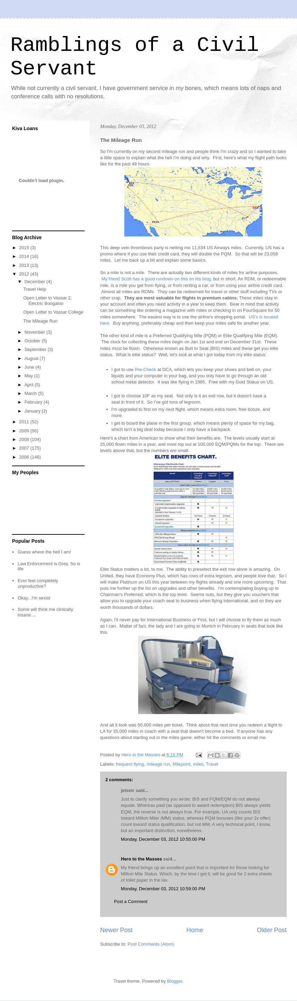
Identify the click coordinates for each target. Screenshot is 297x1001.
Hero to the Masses (141, 859)
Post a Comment (130, 901)
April (30, 384)
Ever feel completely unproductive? (38, 583)
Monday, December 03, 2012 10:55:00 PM (163, 839)
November (36, 332)
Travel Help (34, 289)
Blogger (174, 981)
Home (194, 930)
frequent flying (130, 764)
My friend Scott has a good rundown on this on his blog (156, 278)
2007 (24, 448)
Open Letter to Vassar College (53, 312)
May (29, 375)
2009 (24, 430)
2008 (24, 439)
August (32, 358)
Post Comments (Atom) (151, 944)
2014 (24, 256)
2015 (24, 247)
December (36, 281)
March (31, 393)
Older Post (272, 930)
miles (198, 764)
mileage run (158, 764)
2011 (24, 421)
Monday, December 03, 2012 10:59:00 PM (163, 888)
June (30, 367)
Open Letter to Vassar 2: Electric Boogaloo (47, 300)
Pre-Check (145, 369)
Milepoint (182, 764)
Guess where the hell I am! (44, 551)
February (34, 402)
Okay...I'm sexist (34, 598)
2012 (24, 274)
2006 (24, 457)
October (33, 340)
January (33, 411)
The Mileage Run (40, 321)
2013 (24, 265)
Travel (212, 764)
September (36, 349)
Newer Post (116, 930)
